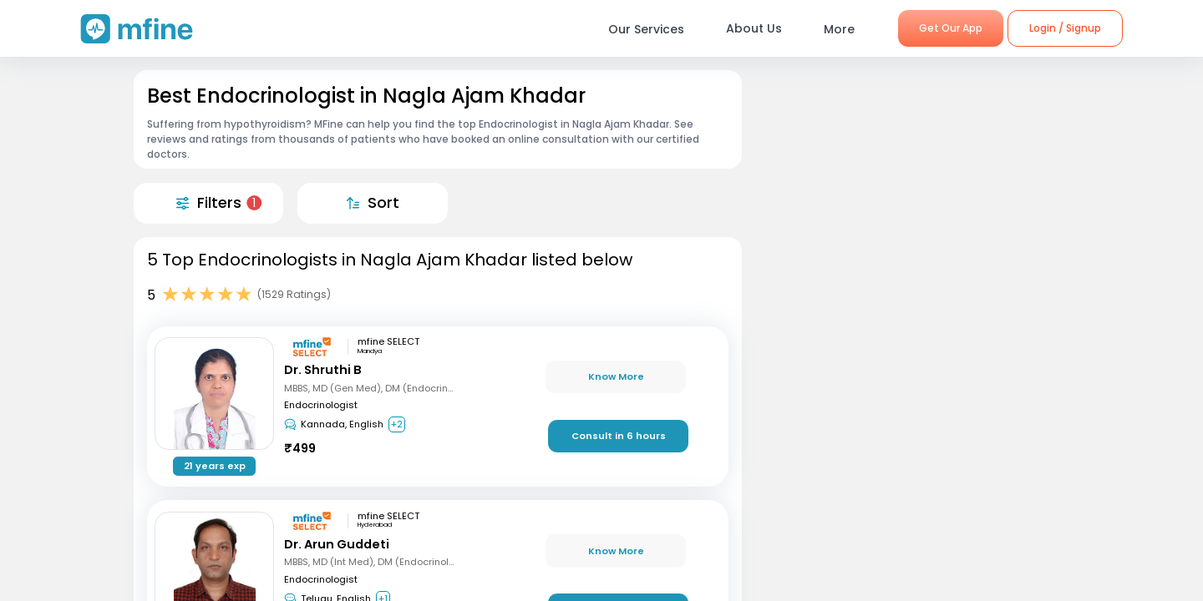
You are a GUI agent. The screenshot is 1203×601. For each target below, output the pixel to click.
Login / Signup (1065, 28)
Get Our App (950, 28)
